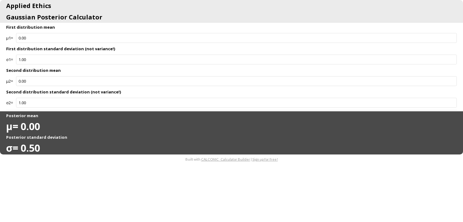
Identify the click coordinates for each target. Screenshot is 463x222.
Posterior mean (22, 115)
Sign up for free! (265, 159)
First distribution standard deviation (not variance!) (60, 48)
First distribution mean (30, 27)
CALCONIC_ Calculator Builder (225, 159)
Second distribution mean (33, 70)
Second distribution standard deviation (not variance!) (63, 92)
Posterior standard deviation (36, 137)
